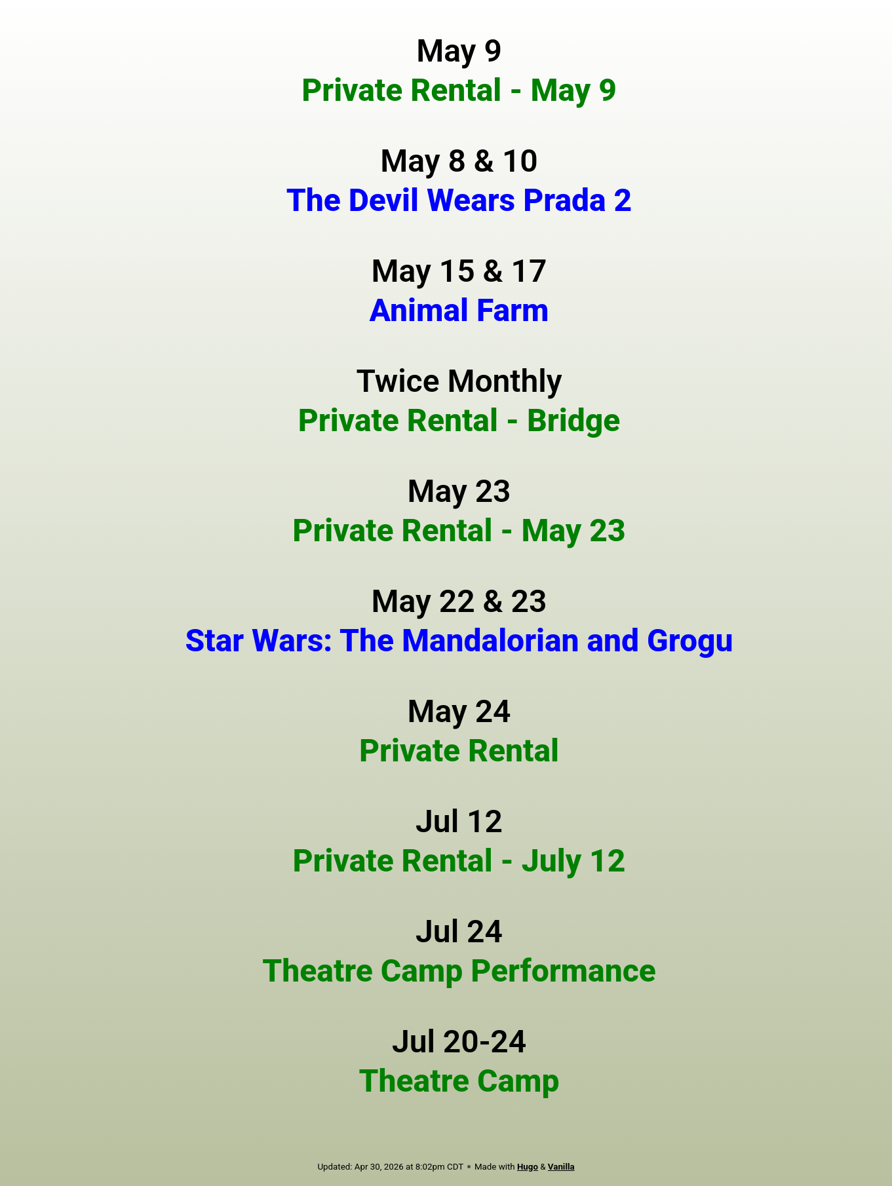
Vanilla (561, 1167)
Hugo (527, 1167)
